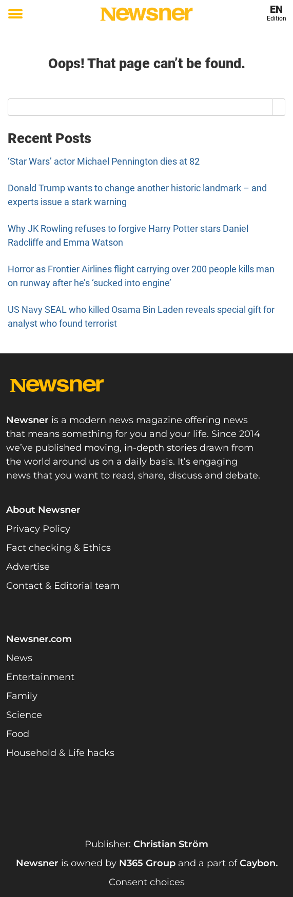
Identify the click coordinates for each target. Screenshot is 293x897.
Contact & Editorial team (63, 585)
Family (21, 696)
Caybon (258, 863)
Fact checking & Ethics (58, 547)
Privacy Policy (38, 528)
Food (17, 734)
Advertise (28, 566)
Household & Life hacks (60, 753)
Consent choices (147, 882)
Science (24, 715)
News (19, 658)
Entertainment (40, 677)
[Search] (278, 107)
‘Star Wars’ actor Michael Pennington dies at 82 (104, 161)
